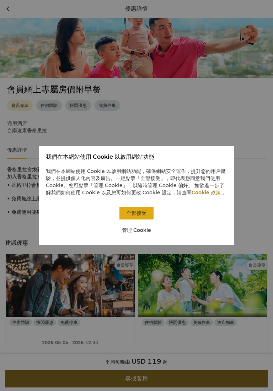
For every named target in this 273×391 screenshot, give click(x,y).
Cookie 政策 (206, 192)
